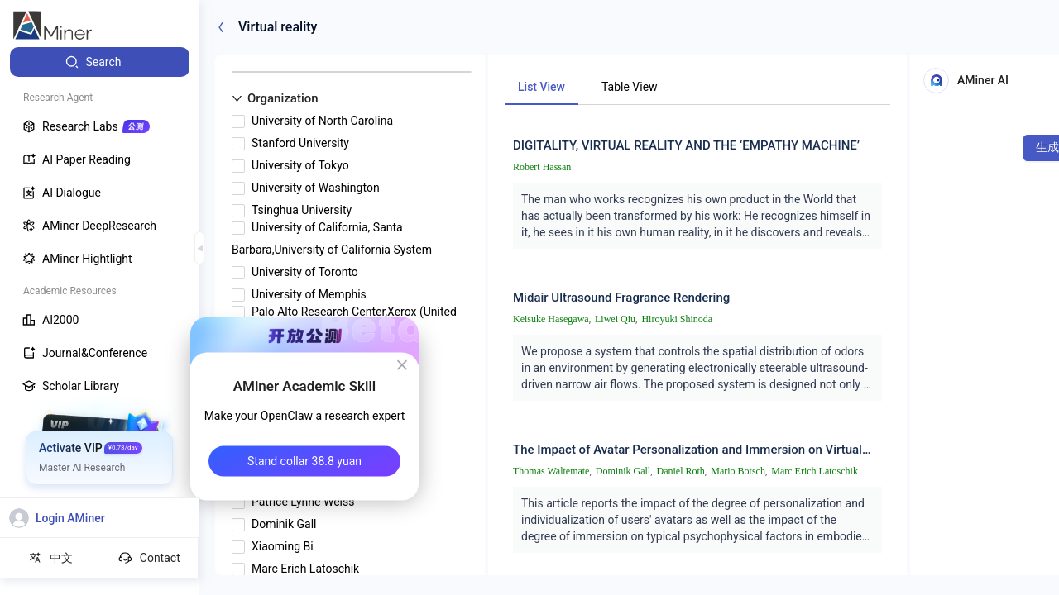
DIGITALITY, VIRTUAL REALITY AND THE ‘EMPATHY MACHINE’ (686, 145)
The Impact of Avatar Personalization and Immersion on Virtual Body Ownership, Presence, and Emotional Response (687, 449)
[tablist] (697, 87)
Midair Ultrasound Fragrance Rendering (621, 297)
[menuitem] (99, 62)
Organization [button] (275, 98)
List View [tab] (541, 86)
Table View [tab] (629, 86)
